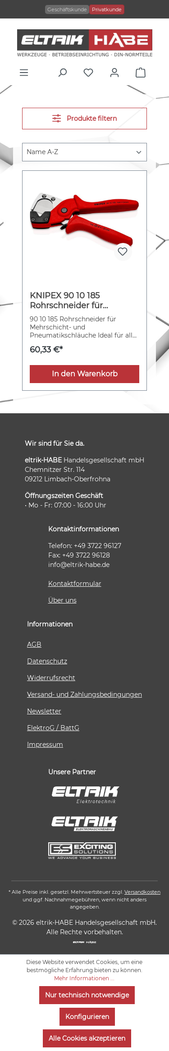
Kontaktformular (74, 584)
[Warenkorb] (143, 73)
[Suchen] (64, 73)
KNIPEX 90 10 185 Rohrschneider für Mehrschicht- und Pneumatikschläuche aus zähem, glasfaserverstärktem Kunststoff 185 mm (81, 301)
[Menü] (26, 73)
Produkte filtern (84, 118)
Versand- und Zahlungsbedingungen (84, 694)
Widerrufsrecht (51, 678)
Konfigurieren (87, 1017)
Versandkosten (142, 892)
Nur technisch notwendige (87, 995)
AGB (34, 644)
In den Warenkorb (85, 374)
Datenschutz (47, 661)
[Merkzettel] (91, 73)
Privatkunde (107, 9)
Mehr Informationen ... (84, 978)
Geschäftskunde (67, 9)
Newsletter (44, 711)
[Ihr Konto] (117, 73)
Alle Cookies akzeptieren (87, 1038)
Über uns (62, 600)
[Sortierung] (84, 152)
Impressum (45, 744)
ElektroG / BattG (53, 728)
